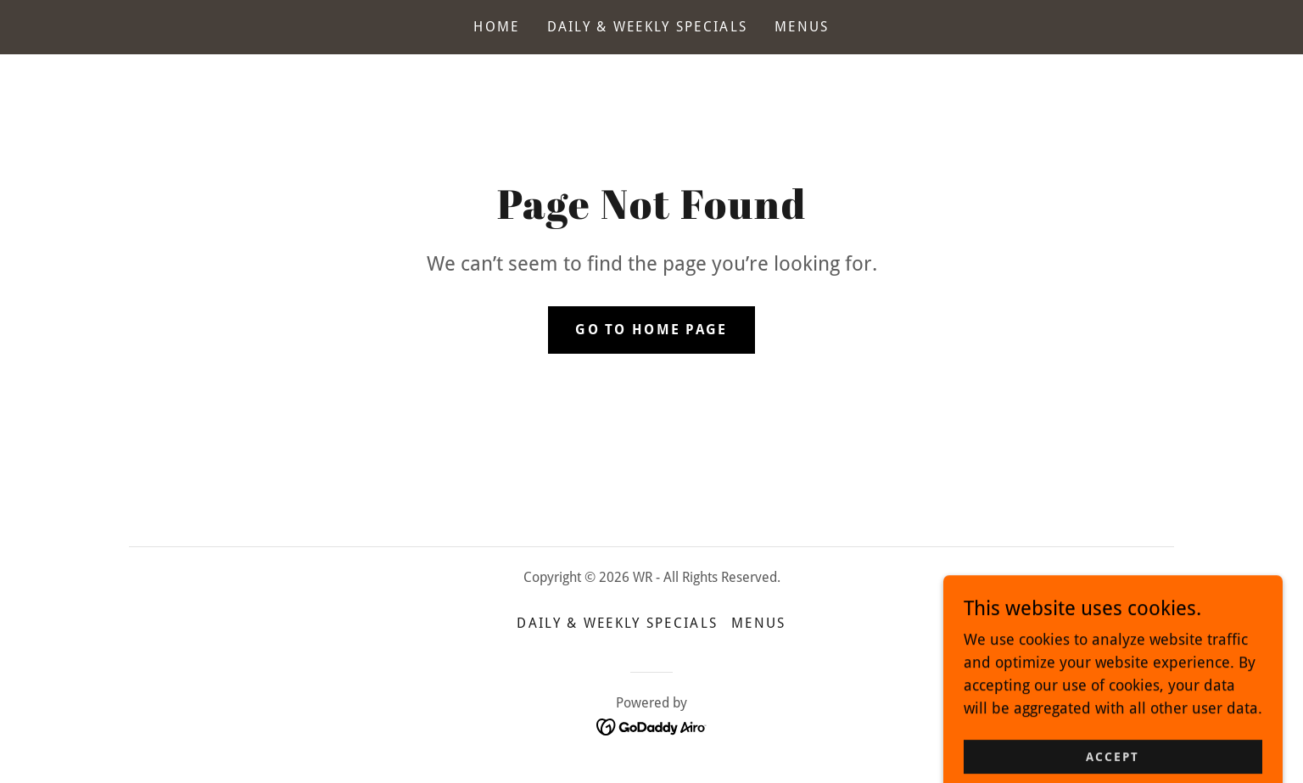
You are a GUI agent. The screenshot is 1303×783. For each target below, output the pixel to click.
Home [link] (496, 27)
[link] (651, 726)
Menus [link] (802, 27)
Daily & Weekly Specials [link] (647, 27)
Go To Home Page (651, 330)
